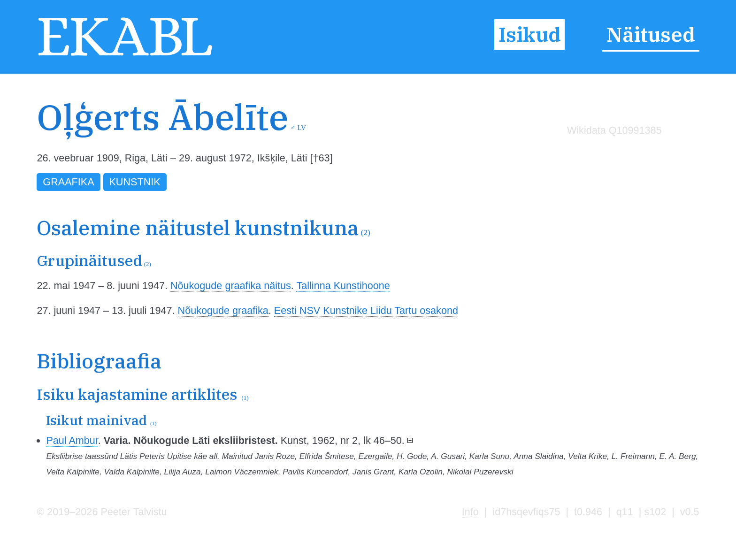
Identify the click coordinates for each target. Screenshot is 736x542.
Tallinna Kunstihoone (343, 285)
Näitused (650, 35)
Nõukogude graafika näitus (230, 285)
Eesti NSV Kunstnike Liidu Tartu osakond (366, 310)
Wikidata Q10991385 (614, 130)
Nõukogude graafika (223, 310)
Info (470, 512)
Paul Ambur (72, 440)
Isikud (529, 35)
